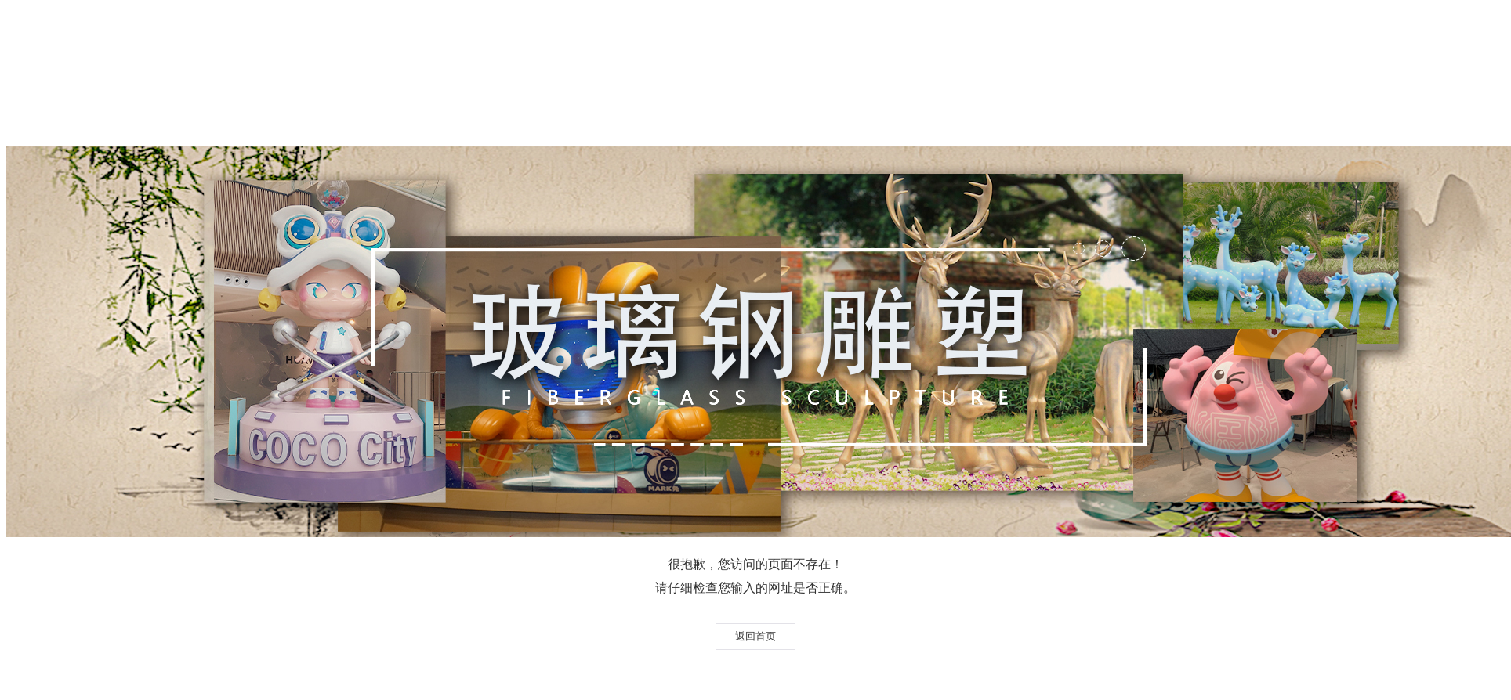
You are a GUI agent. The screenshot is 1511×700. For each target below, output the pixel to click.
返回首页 (755, 636)
